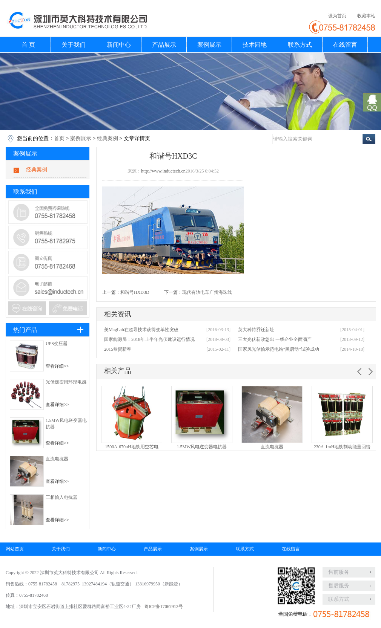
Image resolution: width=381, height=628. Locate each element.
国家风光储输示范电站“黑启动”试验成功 (278, 349)
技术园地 (255, 44)
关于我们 (73, 44)
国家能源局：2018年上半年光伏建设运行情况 (149, 339)
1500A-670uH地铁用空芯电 (131, 446)
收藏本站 (366, 15)
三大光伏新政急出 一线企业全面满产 (275, 339)
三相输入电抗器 (61, 497)
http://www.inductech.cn (163, 171)
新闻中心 (119, 44)
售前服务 (338, 572)
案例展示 (209, 44)
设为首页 (337, 15)
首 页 (28, 44)
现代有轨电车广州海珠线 (207, 292)
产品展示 (164, 44)
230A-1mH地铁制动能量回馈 (342, 446)
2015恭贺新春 (117, 349)
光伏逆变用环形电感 (66, 382)
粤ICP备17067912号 (163, 606)
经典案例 (107, 138)
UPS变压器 (57, 343)
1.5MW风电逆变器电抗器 (202, 446)
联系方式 (300, 44)
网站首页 (15, 549)
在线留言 (345, 44)
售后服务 (338, 585)
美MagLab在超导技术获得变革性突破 (141, 329)
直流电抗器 (57, 458)
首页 (59, 138)
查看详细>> (57, 366)
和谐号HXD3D (134, 292)
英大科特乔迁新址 (256, 329)
